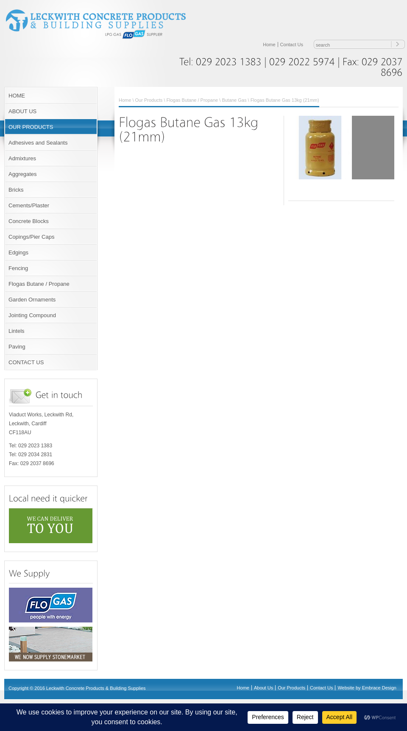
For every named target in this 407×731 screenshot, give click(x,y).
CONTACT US (26, 362)
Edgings (18, 252)
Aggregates (22, 174)
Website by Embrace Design (366, 687)
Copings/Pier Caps (31, 237)
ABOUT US (22, 111)
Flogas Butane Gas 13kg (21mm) (285, 100)
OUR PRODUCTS (30, 127)
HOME (16, 95)
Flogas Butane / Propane (39, 284)
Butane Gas (234, 100)
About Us (263, 687)
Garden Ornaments (32, 299)
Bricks (15, 190)
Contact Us (291, 44)
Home (269, 44)
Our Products (149, 100)
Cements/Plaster (28, 205)
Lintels (16, 331)
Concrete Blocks (28, 221)
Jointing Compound (32, 315)
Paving (16, 346)
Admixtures (22, 158)
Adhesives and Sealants (37, 143)
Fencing (18, 268)
